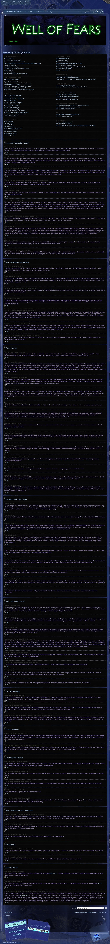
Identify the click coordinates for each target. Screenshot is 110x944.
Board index (55, 30)
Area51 (100, 883)
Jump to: (74, 908)
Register (10, 41)
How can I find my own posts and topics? (67, 99)
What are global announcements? (13, 128)
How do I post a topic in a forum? (13, 95)
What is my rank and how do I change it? (15, 88)
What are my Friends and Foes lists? (66, 85)
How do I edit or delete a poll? (12, 103)
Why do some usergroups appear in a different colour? (70, 67)
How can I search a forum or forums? (66, 92)
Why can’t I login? (9, 58)
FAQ (20, 2)
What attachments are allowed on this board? (68, 114)
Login (16, 41)
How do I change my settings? (12, 79)
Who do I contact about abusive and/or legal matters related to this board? (76, 125)
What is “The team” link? (62, 70)
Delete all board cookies (81, 912)
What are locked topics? (10, 133)
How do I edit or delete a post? (12, 97)
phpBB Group (53, 873)
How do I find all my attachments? (65, 116)
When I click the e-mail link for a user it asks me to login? (19, 89)
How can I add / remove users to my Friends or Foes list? (71, 87)
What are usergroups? (62, 61)
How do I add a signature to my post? (14, 98)
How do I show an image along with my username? (17, 86)
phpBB (27, 930)
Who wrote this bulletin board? (64, 122)
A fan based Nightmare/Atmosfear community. (37, 931)
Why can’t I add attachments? (12, 107)
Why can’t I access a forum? (11, 105)
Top (7, 152)
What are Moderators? (62, 60)
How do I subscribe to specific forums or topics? (69, 107)
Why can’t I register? (9, 72)
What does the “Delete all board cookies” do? (16, 73)
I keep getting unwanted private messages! (67, 77)
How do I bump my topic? (11, 115)
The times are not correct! (11, 81)
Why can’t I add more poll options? (13, 102)
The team (7, 915)
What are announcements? (11, 130)
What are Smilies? (9, 124)
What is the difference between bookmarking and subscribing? (72, 105)
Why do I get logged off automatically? (14, 61)
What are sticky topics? (10, 131)
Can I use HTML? (9, 123)
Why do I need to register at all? (12, 60)
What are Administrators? (63, 58)
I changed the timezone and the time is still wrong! (17, 83)
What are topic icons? (10, 135)
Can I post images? (9, 126)
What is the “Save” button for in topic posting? (16, 112)
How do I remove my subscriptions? (65, 108)
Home (5, 2)
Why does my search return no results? (66, 94)
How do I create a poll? (10, 100)
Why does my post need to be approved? (15, 114)
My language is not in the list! (12, 84)
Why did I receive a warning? (12, 109)
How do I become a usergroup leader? (66, 65)
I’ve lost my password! (10, 65)
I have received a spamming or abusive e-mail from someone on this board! (76, 79)
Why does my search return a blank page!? (67, 96)
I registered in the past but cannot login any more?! (17, 68)
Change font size (12, 2)
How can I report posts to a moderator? (14, 110)
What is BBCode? (9, 121)
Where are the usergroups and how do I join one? (69, 63)
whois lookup (24, 895)
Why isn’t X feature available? (64, 123)
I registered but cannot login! (11, 67)
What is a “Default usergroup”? (64, 68)
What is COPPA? (8, 70)
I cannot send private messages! (64, 76)
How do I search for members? (64, 97)
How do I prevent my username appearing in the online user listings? (22, 63)
